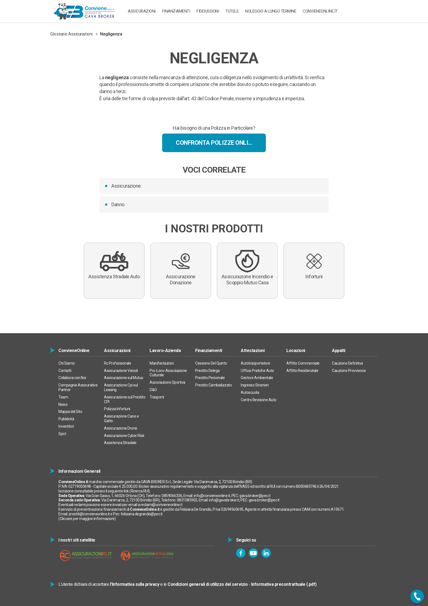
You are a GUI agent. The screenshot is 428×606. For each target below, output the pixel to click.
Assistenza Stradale (120, 443)
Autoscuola (250, 392)
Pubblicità (66, 419)
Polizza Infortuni (117, 409)
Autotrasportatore (255, 363)
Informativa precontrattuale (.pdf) (284, 584)
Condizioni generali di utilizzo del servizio (208, 584)
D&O (153, 390)
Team (63, 397)
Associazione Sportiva (167, 382)
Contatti (64, 370)
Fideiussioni (208, 11)
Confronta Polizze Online (215, 142)
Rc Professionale (117, 363)
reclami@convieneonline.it (162, 504)
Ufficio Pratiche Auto (257, 370)
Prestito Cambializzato (213, 385)
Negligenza (111, 34)
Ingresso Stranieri (255, 385)
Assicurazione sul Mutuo (123, 378)
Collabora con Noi (72, 378)
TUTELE (232, 11)
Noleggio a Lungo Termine (270, 11)
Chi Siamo (66, 363)
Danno (117, 204)
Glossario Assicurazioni (71, 34)
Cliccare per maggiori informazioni (87, 518)
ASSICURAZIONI (142, 11)
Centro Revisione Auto (259, 400)
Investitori (66, 426)
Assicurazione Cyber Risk (124, 435)
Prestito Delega (207, 370)
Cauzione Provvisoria (348, 370)
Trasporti (157, 397)
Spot (62, 433)
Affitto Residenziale (302, 370)
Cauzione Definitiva (347, 363)
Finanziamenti (176, 11)
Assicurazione (126, 186)
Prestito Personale (210, 378)
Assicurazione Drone (120, 428)
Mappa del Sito (70, 411)
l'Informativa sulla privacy (134, 584)
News (62, 404)
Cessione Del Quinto (211, 363)
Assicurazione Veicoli (121, 370)
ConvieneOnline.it (320, 11)
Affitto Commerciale (303, 363)
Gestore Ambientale (257, 378)
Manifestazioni (162, 363)
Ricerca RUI (140, 491)
